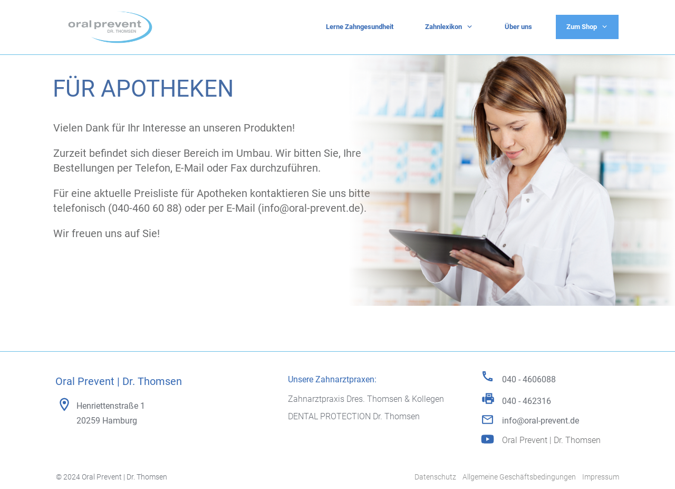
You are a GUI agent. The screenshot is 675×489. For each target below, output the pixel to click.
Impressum (600, 477)
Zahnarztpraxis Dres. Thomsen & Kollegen (366, 399)
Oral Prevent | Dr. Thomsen (551, 440)
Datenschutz (435, 477)
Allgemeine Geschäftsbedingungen (519, 477)
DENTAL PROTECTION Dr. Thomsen (354, 416)
